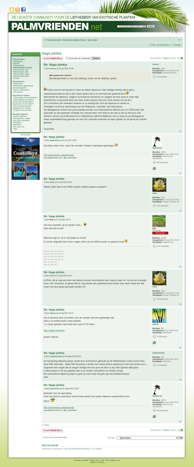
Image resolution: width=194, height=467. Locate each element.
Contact (16, 78)
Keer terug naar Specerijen (55, 437)
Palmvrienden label (21, 76)
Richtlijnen (17, 122)
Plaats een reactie (53, 58)
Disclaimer (17, 125)
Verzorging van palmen (24, 100)
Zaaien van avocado (23, 110)
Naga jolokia (51, 53)
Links (15, 129)
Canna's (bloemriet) (21, 90)
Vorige (46, 425)
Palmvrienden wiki (20, 72)
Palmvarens (18, 92)
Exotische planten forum (74, 40)
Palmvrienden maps (21, 74)
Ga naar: (111, 438)
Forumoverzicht (54, 40)
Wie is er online (50, 445)
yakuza (53, 313)
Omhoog (180, 131)
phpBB (85, 460)
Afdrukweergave (179, 39)
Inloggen (177, 45)
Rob (51, 220)
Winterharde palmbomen (23, 86)
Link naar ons (18, 127)
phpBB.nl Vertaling (97, 462)
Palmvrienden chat (20, 70)
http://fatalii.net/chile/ (54, 330)
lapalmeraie (54, 140)
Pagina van (169, 58)
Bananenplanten (20, 88)
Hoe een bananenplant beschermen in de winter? (23, 103)
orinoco (53, 69)
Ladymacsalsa (56, 356)
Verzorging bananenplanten (26, 97)
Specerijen (92, 40)
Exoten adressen (20, 116)
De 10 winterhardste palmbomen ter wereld (22, 107)
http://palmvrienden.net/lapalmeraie (59, 155)
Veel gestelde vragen (21, 118)
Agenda (16, 63)
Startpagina (18, 61)
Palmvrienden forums (22, 68)
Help (154, 45)
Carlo (52, 182)
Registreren (165, 45)
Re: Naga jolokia (55, 64)
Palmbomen (18, 84)
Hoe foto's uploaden (21, 120)
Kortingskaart (18, 65)
